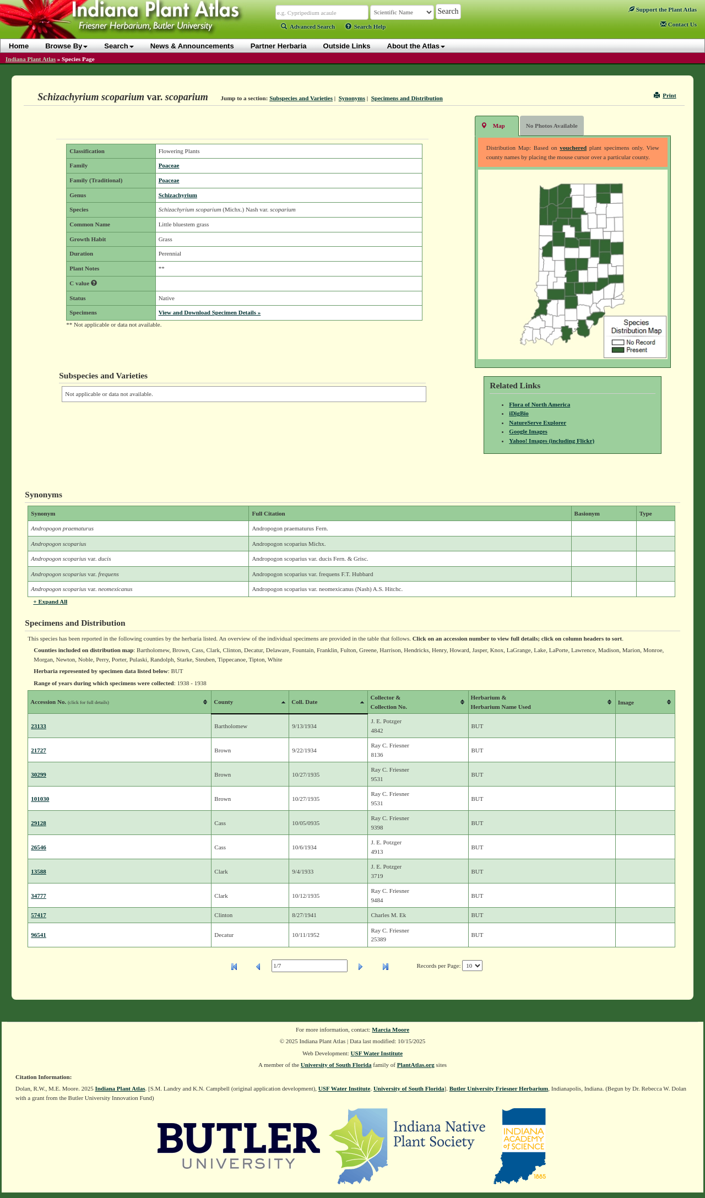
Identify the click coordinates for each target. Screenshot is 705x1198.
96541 (38, 934)
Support (662, 9)
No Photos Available (552, 125)
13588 (38, 871)
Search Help (365, 26)
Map (493, 125)
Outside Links (347, 46)
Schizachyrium (178, 195)
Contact (678, 24)
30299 (38, 774)
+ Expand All (50, 601)
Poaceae (169, 165)
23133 (38, 726)
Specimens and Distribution (407, 98)
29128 (38, 823)
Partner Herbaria (279, 46)
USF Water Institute (377, 1053)
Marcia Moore (390, 1029)
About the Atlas (416, 46)
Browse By (66, 46)
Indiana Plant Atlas (31, 59)
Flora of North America (539, 404)
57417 (38, 915)
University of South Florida (336, 1064)
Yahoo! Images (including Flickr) (551, 440)
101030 (40, 798)
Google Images (528, 431)
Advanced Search (308, 26)
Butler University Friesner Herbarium (499, 1088)
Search (118, 46)
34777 (38, 895)
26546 (38, 847)
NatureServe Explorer (537, 422)
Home (19, 46)
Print (665, 95)
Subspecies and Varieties (301, 98)
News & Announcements (192, 46)
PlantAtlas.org (416, 1064)
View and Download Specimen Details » (210, 312)
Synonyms (352, 98)
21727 (38, 750)
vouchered (573, 147)
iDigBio (518, 413)
